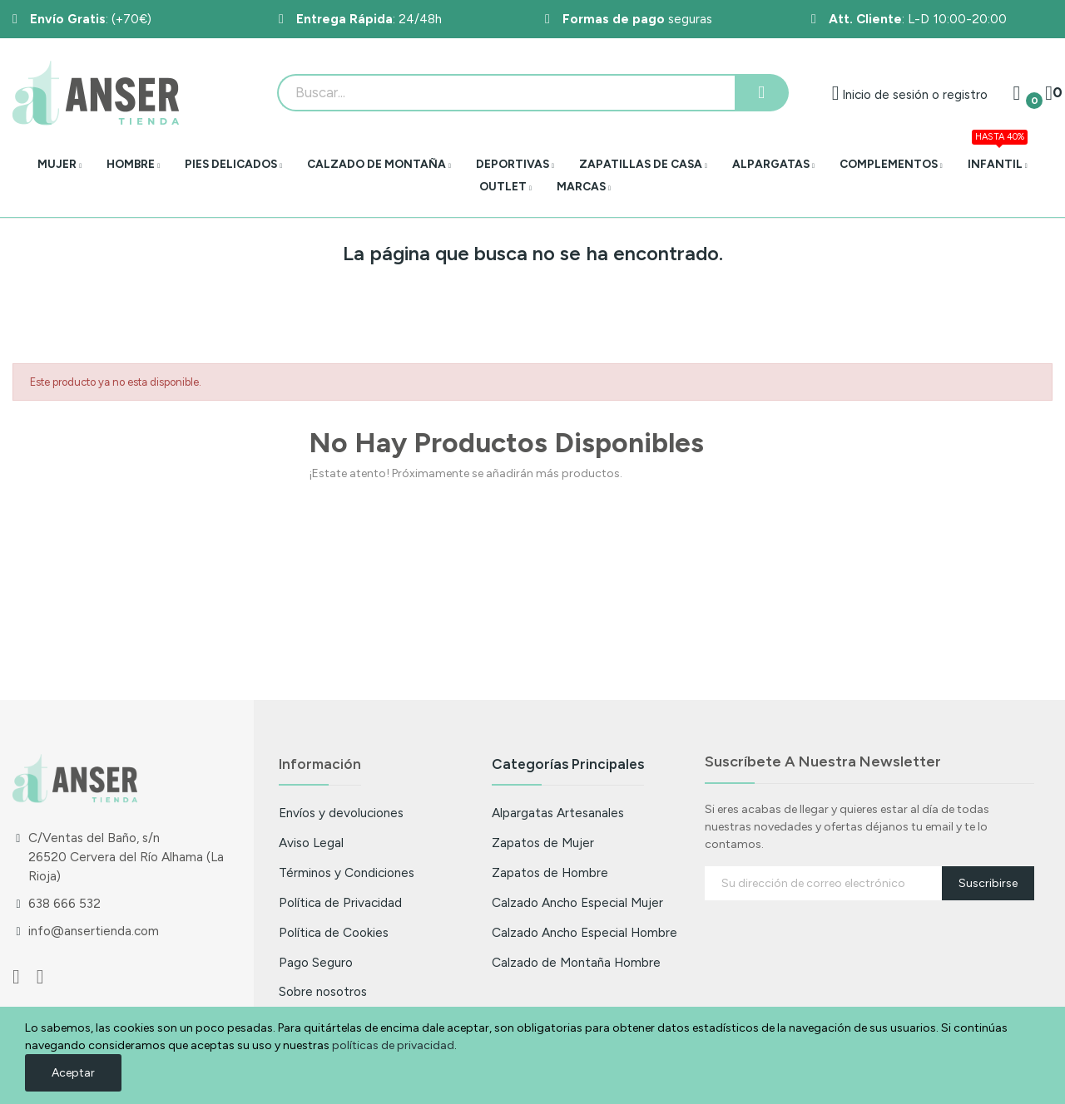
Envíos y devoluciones (341, 813)
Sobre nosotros (323, 991)
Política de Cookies (334, 932)
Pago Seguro (316, 962)
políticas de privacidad (393, 1045)
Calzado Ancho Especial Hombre (584, 932)
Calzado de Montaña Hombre (576, 962)
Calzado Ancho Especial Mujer (577, 902)
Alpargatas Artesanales (558, 813)
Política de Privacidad (340, 902)
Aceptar (73, 1073)
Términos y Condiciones (346, 872)
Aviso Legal (311, 842)
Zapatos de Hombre (550, 872)
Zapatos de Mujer (543, 842)
